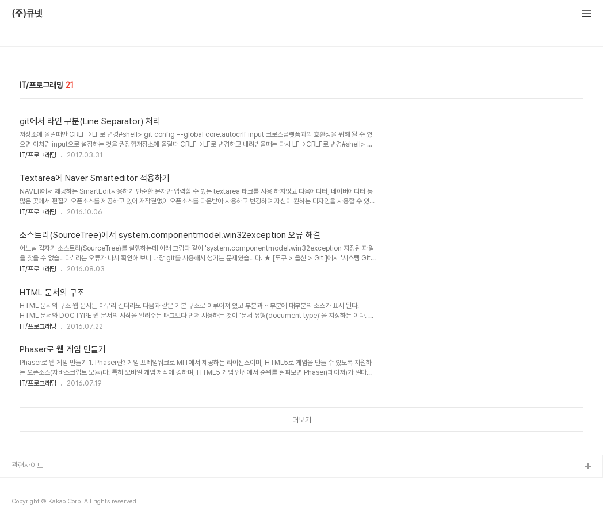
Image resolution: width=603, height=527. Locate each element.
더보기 (301, 420)
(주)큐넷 (27, 14)
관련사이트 (27, 465)
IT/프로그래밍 (38, 155)
